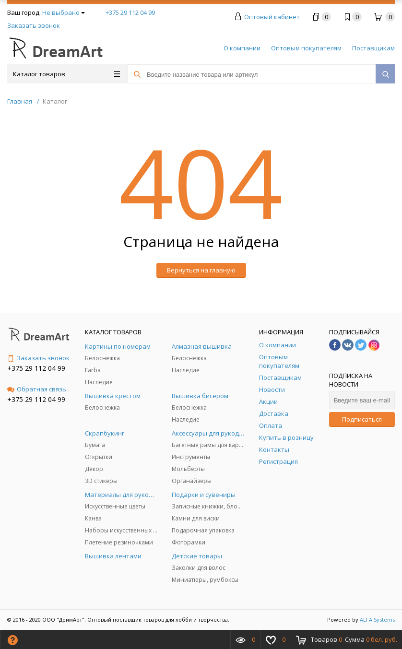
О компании (242, 48)
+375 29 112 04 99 (130, 12)
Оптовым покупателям (306, 48)
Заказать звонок (33, 25)
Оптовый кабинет (272, 16)
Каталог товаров (66, 74)
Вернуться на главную (201, 270)
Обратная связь (36, 389)
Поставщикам (373, 48)
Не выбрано (63, 12)
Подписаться (362, 419)
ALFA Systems (377, 619)
